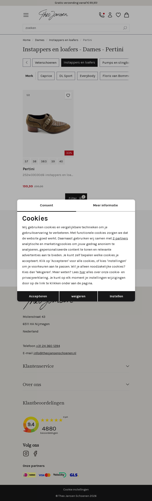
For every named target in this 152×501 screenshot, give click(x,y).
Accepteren (38, 296)
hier (82, 272)
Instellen (116, 296)
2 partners (120, 238)
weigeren (78, 296)
